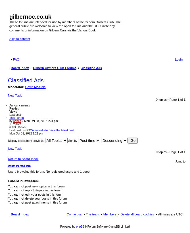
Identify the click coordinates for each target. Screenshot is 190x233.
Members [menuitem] (109, 214)
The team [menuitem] (92, 214)
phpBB (80, 226)
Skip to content (19, 38)
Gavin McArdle (35, 87)
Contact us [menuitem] (74, 214)
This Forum (16, 117)
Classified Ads (26, 80)
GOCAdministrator (37, 130)
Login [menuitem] (179, 59)
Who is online (19, 166)
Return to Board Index (23, 159)
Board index (20, 214)
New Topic (15, 95)
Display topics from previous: (38, 140)
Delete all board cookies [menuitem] (137, 214)
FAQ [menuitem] (16, 59)
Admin (17, 121)
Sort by (84, 140)
